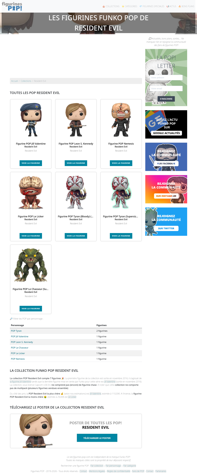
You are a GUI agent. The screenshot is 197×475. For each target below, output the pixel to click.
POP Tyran (16, 330)
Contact (83, 471)
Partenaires (160, 471)
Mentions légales (97, 471)
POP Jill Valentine (19, 336)
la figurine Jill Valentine (20, 381)
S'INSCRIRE (166, 99)
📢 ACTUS (171, 6)
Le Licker (72, 396)
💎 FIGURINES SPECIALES (151, 6)
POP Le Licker (18, 353)
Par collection (96, 465)
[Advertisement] (76, 57)
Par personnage (113, 465)
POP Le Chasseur (19, 347)
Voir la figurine (31, 163)
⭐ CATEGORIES (129, 6)
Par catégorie (129, 465)
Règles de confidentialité (118, 471)
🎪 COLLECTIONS (110, 6)
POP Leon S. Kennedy (22, 342)
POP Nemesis (18, 358)
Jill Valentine (109, 381)
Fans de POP (138, 471)
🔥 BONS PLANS (186, 6)
